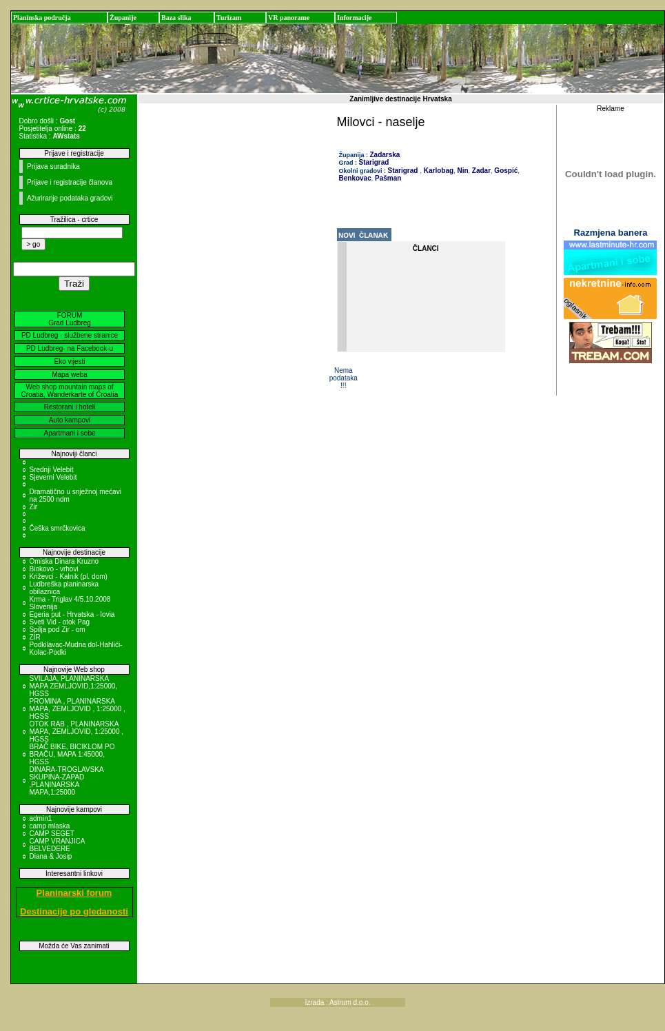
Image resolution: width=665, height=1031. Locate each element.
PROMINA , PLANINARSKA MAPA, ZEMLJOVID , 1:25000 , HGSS (77, 708)
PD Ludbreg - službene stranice (69, 335)
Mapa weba (70, 374)
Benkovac (355, 178)
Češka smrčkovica (57, 528)
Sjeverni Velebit (53, 477)
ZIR (35, 637)
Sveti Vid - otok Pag (60, 622)
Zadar (480, 170)
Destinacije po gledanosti (74, 911)
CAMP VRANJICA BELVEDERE (57, 845)
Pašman (387, 178)
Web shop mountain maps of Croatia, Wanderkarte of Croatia (70, 390)
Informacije (354, 17)
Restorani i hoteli (69, 407)
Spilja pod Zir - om (57, 629)
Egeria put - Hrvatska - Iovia (72, 614)
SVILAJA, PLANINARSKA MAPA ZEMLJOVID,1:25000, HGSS (74, 686)
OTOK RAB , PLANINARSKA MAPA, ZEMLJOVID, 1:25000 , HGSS (77, 731)
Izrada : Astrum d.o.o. (337, 1002)
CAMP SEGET (52, 833)
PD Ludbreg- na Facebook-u (69, 348)
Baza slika (176, 17)
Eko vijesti (69, 361)
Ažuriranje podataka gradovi (70, 198)
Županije (123, 17)
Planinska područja (42, 17)
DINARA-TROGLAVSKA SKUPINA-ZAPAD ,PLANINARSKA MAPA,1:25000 (67, 781)
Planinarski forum (74, 893)
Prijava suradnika (53, 166)
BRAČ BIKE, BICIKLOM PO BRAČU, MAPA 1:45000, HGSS (72, 754)
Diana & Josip (51, 856)
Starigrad (374, 162)
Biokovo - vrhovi (54, 569)
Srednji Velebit (52, 469)
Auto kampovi (70, 420)
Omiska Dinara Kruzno (64, 561)
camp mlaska (50, 826)
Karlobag (437, 170)
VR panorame (288, 17)
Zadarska (385, 155)
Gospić (505, 170)
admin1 (41, 818)
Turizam (228, 17)
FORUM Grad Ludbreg (69, 319)
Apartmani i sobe (69, 433)
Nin (462, 170)
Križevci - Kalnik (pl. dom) (69, 576)
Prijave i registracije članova (69, 182)
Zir (34, 507)
